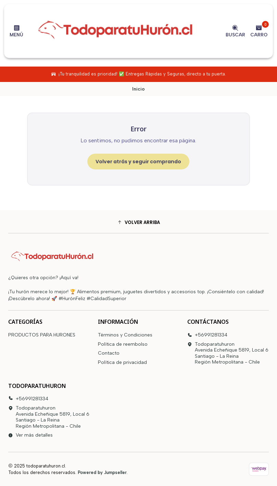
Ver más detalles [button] (30, 435)
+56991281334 (207, 335)
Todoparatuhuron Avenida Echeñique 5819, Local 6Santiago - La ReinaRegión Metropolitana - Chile (227, 353)
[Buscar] (235, 30)
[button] (138, 222)
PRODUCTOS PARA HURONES (41, 335)
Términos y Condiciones (125, 335)
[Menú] (16, 30)
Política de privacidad (122, 362)
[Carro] (259, 30)
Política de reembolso (123, 344)
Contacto (108, 353)
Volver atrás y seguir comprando (138, 161)
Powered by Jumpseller (102, 472)
